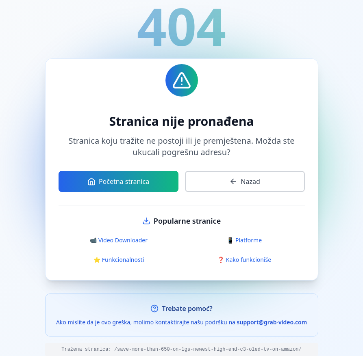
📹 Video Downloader (119, 240)
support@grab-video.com (272, 322)
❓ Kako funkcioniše (244, 259)
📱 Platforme (244, 240)
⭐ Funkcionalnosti (118, 259)
